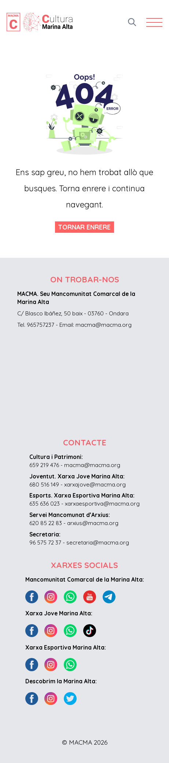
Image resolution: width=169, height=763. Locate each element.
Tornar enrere (84, 227)
